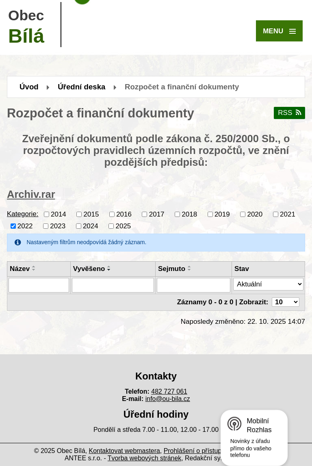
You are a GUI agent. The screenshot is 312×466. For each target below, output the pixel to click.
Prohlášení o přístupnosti (199, 450)
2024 (90, 226)
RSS (289, 113)
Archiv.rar (31, 194)
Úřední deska (81, 86)
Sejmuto (171, 269)
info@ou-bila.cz (167, 398)
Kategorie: (23, 214)
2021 (287, 214)
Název (20, 269)
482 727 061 (169, 391)
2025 (123, 226)
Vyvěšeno (89, 269)
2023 (57, 226)
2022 (25, 226)
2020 (254, 214)
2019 (222, 214)
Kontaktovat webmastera (124, 450)
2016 (124, 214)
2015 (91, 214)
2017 (157, 214)
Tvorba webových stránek (144, 458)
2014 (58, 214)
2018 (189, 214)
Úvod (29, 86)
